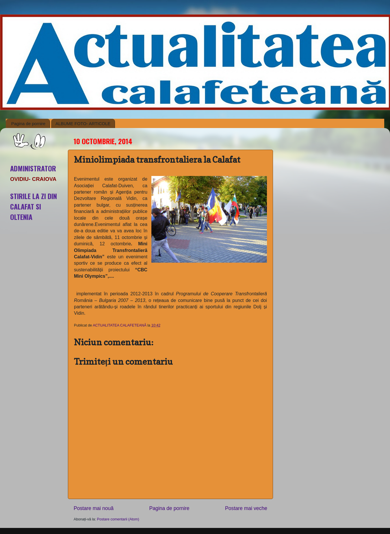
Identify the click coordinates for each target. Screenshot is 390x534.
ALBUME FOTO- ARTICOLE (82, 123)
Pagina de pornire (28, 123)
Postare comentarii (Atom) (118, 519)
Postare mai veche (246, 508)
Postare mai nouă (94, 508)
